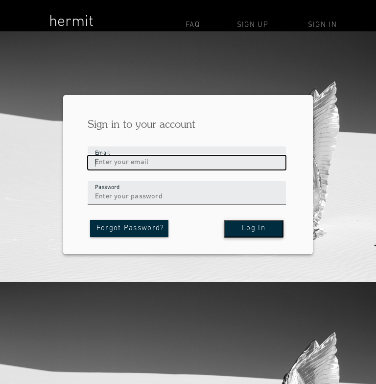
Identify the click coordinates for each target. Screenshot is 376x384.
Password (107, 187)
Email (102, 153)
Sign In (322, 25)
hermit (71, 22)
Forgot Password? (130, 228)
